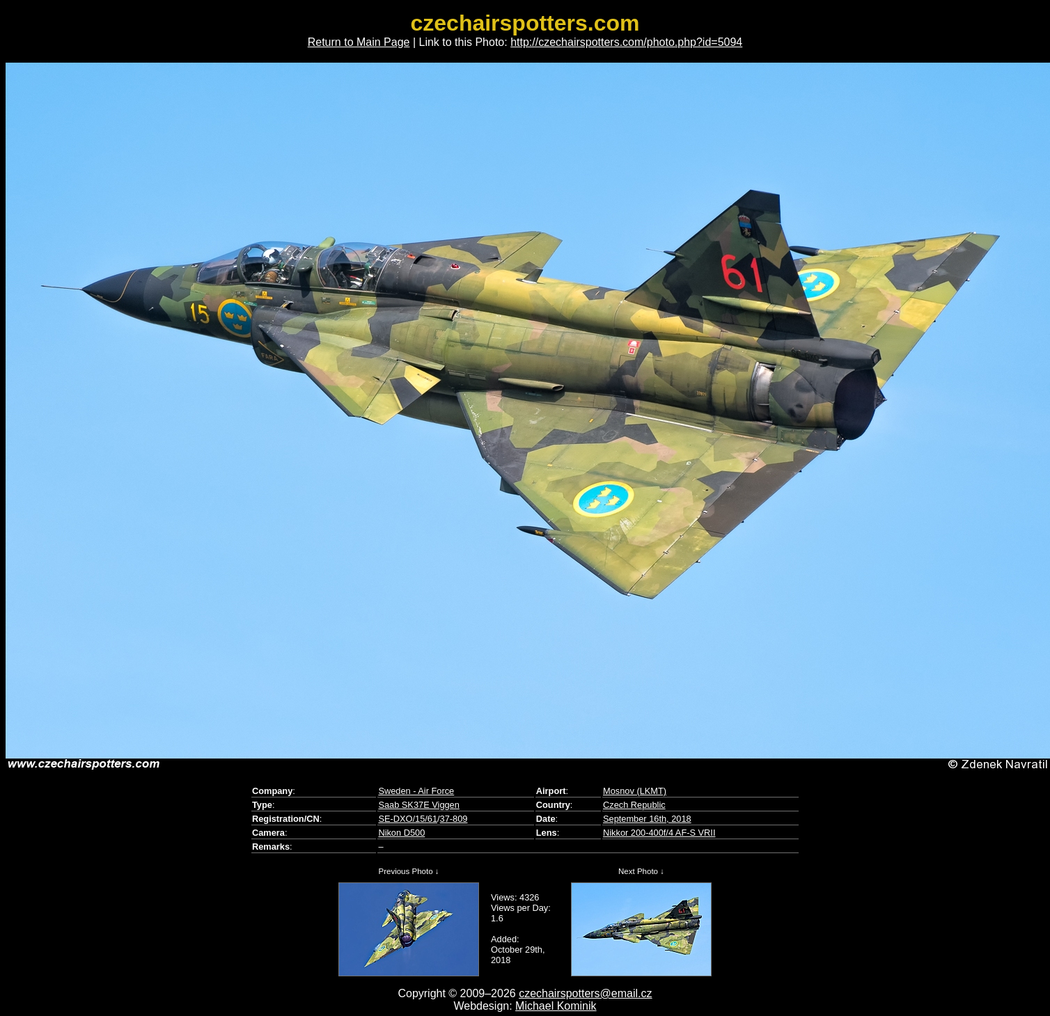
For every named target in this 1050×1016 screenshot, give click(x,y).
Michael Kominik (555, 1006)
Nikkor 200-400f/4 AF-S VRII (659, 832)
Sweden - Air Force (416, 791)
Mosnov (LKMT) (634, 791)
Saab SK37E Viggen (418, 805)
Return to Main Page (359, 42)
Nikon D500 (401, 832)
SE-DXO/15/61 (407, 818)
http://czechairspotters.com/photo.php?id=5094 (626, 42)
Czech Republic (634, 805)
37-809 (454, 818)
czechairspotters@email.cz (585, 993)
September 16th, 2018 (647, 818)
